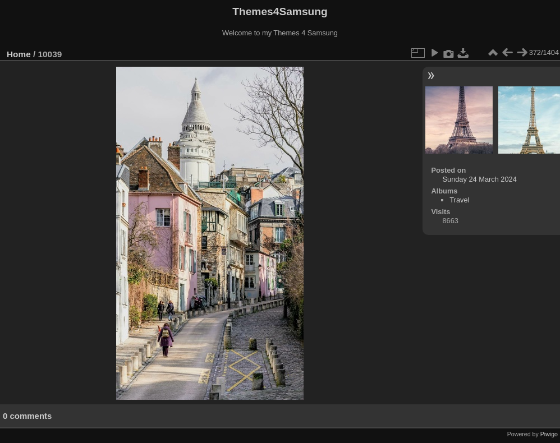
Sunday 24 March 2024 (479, 179)
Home (19, 54)
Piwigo (549, 434)
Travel (459, 200)
